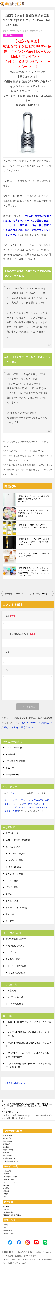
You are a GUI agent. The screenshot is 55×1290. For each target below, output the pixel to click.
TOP (26, 1105)
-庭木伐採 (6, 1191)
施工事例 (6, 1147)
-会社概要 (6, 1206)
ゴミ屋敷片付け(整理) (15, 761)
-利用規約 (6, 1209)
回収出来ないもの (17, 973)
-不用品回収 (7, 1171)
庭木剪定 (10, 921)
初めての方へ (7, 1138)
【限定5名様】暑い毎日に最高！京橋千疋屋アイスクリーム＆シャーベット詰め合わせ (33, 513)
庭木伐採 (10, 914)
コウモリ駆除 (12, 901)
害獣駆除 (10, 894)
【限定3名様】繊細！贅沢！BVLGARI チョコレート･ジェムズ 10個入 (16, 594)
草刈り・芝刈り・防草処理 (18, 840)
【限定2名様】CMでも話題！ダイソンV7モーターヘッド (41, 594)
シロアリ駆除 (12, 880)
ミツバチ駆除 (15, 867)
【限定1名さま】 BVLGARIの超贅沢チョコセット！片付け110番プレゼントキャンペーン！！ (33, 542)
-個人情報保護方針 (9, 1212)
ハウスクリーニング (18, 793)
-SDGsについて (8, 1227)
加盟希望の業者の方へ (14, 1083)
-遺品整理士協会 (8, 1233)
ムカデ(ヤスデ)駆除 (14, 874)
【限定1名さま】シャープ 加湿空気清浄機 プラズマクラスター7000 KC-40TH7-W (33, 499)
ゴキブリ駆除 (12, 887)
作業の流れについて (15, 945)
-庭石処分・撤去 (8, 1179)
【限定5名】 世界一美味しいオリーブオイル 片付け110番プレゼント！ (33, 526)
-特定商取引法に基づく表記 (12, 1215)
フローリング (10, 800)
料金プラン (11, 952)
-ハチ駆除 (6, 1188)
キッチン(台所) (36, 800)
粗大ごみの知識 (16, 1004)
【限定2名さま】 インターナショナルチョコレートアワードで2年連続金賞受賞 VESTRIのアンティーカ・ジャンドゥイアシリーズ (33, 572)
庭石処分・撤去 (13, 833)
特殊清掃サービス (14, 774)
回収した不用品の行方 (16, 966)
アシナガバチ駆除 (17, 853)
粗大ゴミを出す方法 (15, 997)
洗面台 (37, 804)
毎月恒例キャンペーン (13, 35)
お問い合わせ (7, 1155)
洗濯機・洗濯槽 (11, 811)
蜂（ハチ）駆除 (13, 847)
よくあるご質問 (13, 959)
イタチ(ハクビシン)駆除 (16, 907)
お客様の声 (6, 1144)
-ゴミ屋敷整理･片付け (10, 1177)
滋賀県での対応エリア (16, 939)
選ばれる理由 (7, 1141)
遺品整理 (10, 768)
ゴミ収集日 (11, 990)
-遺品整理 (6, 1174)
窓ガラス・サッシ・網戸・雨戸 (33, 807)
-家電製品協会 (7, 1230)
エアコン (23, 800)
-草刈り (5, 1197)
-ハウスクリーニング (10, 1182)
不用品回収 (11, 754)
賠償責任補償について (10, 1158)
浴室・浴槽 (27, 804)
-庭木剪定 (6, 1194)
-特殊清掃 (6, 1185)
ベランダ (13, 807)
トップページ (7, 1135)
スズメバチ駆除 (16, 860)
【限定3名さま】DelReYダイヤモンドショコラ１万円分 (33, 555)
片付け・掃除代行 (14, 747)
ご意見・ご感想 (8, 1150)
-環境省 (5, 1225)
